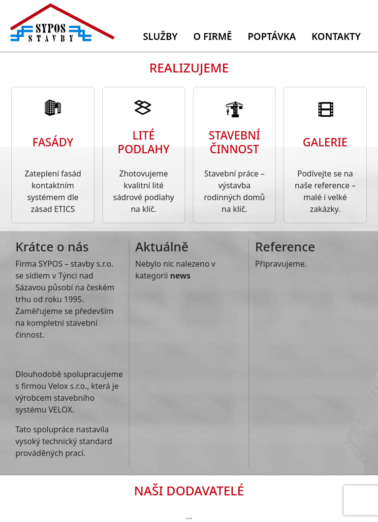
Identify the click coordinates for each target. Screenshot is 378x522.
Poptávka (272, 36)
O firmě (212, 36)
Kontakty (336, 36)
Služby (160, 36)
